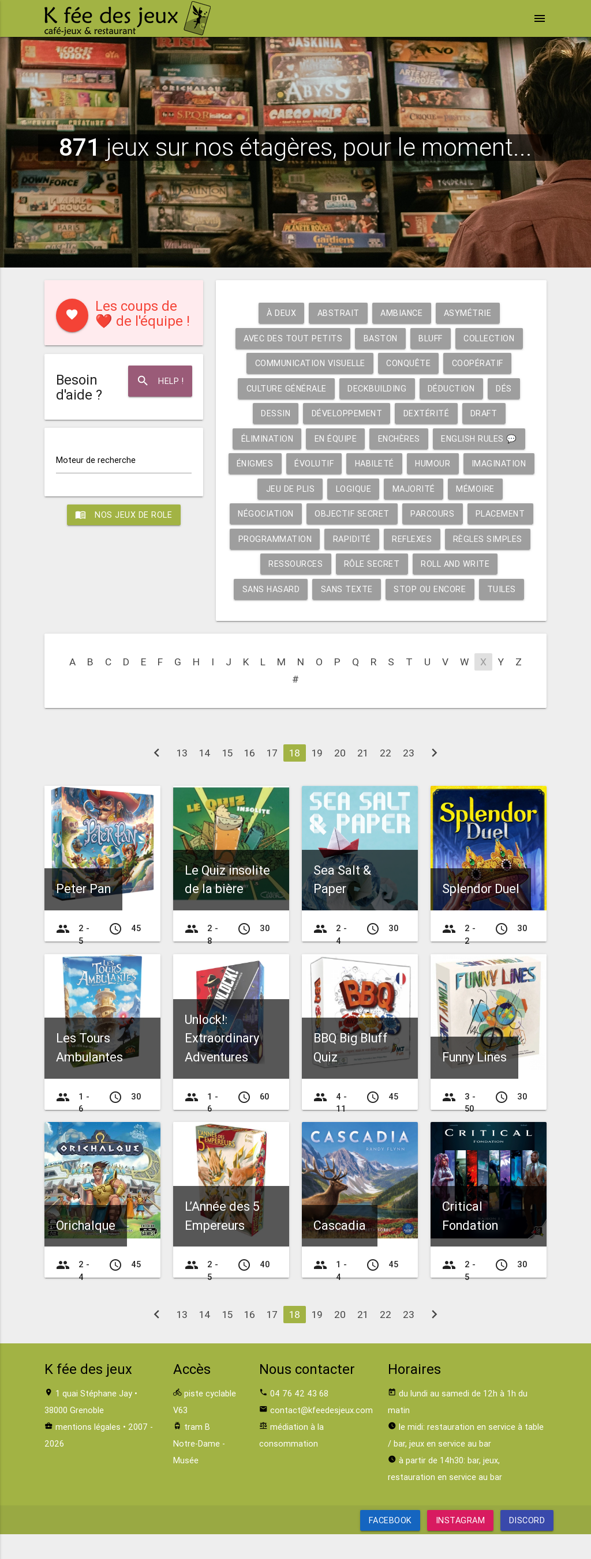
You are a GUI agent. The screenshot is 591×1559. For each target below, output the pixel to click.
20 (340, 778)
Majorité (480, 488)
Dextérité (426, 413)
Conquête (408, 362)
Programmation (354, 538)
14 (205, 778)
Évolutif (349, 463)
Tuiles (426, 613)
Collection (490, 338)
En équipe (335, 438)
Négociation (328, 513)
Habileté (410, 463)
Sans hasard (387, 588)
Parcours (496, 513)
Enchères (399, 438)
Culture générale (285, 388)
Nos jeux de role (124, 515)
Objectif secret (415, 513)
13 (182, 778)
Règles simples (302, 563)
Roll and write (301, 588)
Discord (526, 1544)
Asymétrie (468, 312)
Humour (469, 463)
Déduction (452, 388)
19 (317, 778)
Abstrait (338, 312)
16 (249, 778)
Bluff (430, 338)
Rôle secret (462, 563)
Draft (485, 413)
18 (294, 778)
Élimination (265, 438)
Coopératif (478, 362)
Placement (271, 538)
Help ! (160, 381)
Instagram (460, 1544)
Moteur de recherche (96, 460)
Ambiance (401, 312)
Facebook (390, 1544)
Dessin (275, 413)
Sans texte (464, 588)
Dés (505, 388)
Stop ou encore (353, 613)
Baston (379, 338)
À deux (281, 312)
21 (362, 778)
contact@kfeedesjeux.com (321, 1435)
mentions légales (88, 1452)
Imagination (284, 488)
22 (385, 778)
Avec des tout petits (291, 338)
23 (408, 778)
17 (272, 778)
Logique (421, 488)
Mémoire (259, 513)
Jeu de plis (356, 488)
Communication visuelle (309, 362)
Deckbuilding (377, 388)
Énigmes (289, 463)
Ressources (385, 563)
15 (227, 778)
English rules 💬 (480, 438)
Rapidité (432, 538)
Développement (347, 413)
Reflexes (492, 538)
